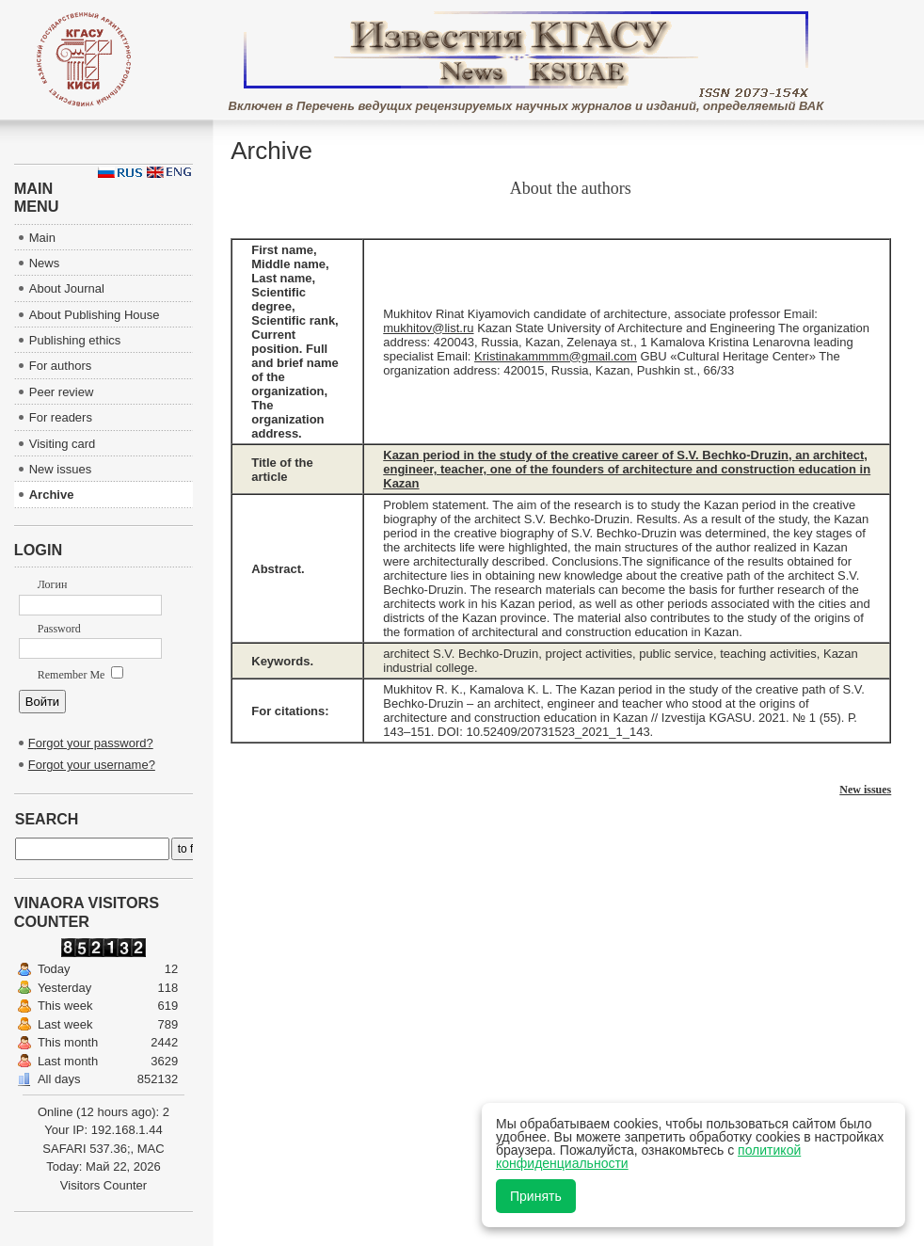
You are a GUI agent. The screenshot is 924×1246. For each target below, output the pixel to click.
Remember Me (81, 674)
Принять (536, 1196)
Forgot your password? (90, 743)
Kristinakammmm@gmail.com (555, 356)
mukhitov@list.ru (428, 328)
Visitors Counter (103, 1185)
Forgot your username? (91, 765)
